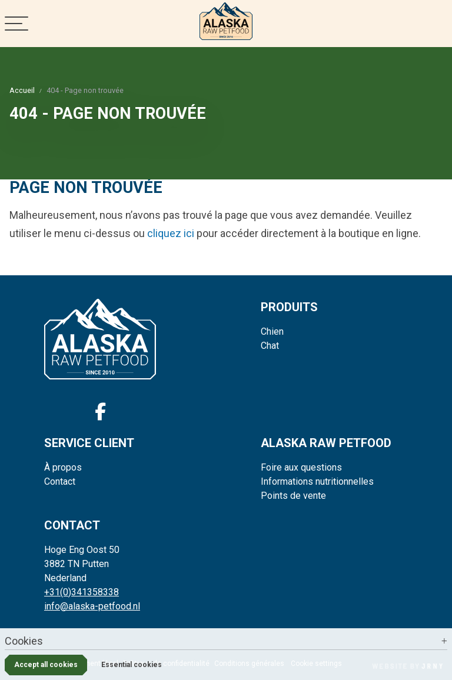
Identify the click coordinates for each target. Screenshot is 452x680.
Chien (272, 331)
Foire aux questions (301, 467)
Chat (270, 345)
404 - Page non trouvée (85, 90)
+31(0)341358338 (81, 592)
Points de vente (293, 495)
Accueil (22, 90)
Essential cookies (131, 665)
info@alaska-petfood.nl (92, 606)
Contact (59, 481)
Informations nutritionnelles (317, 481)
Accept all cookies (46, 665)
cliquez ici (170, 233)
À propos (63, 467)
